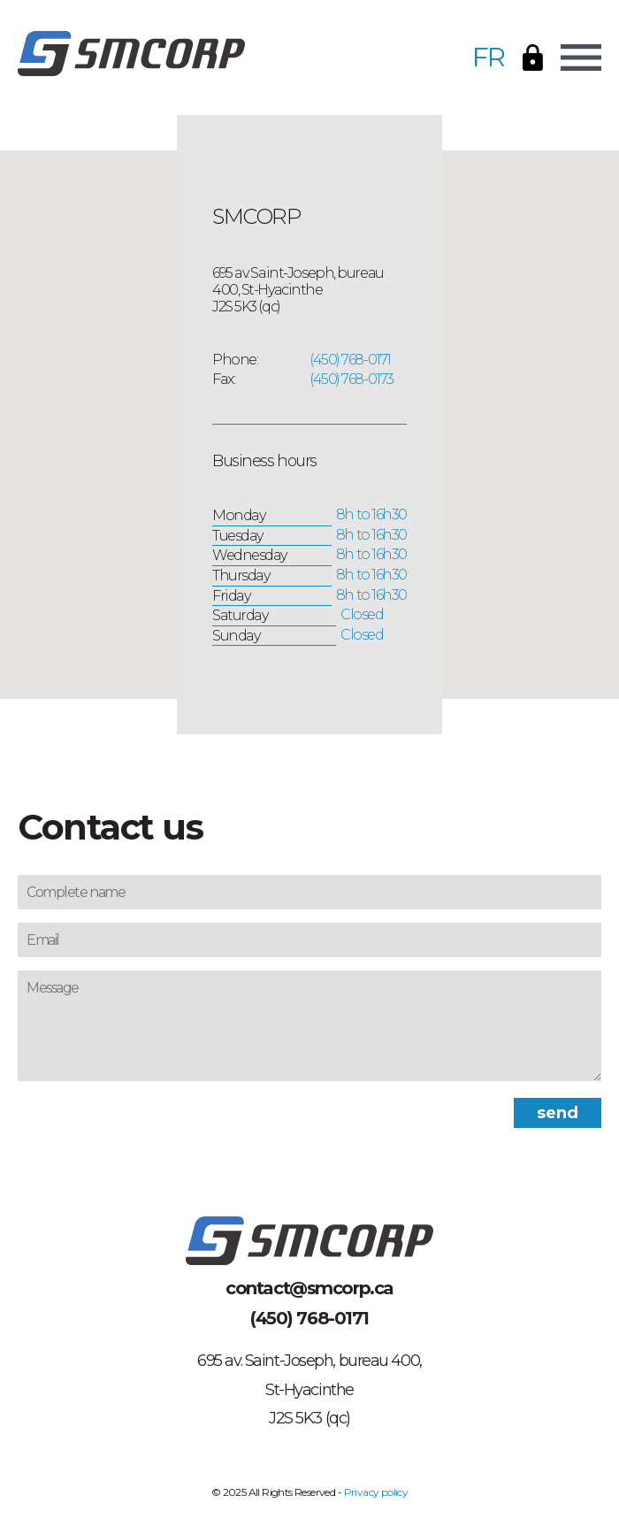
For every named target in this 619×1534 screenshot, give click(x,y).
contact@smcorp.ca (309, 1288)
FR (488, 57)
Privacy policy (376, 1492)
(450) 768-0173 (352, 379)
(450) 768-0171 (350, 359)
